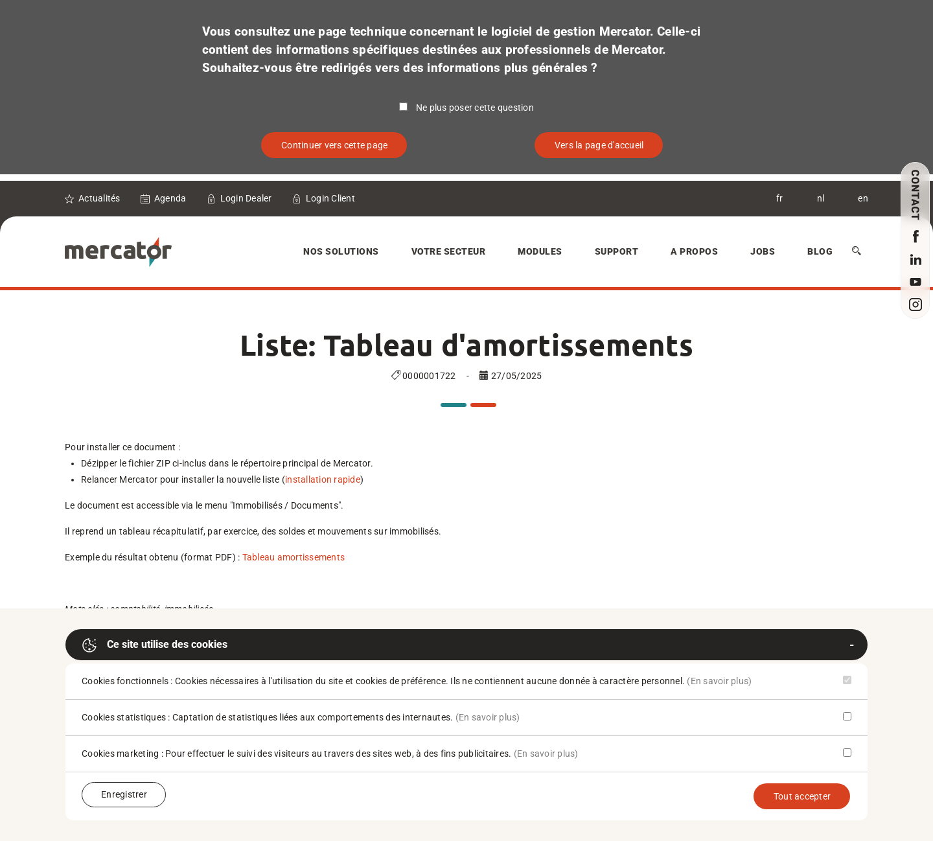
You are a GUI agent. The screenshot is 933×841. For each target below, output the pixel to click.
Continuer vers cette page (334, 145)
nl (821, 198)
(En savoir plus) (719, 681)
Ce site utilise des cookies (154, 645)
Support (617, 251)
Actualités (99, 198)
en (863, 198)
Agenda (170, 198)
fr (779, 198)
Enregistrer (124, 794)
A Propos (694, 251)
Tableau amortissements (293, 557)
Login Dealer (246, 198)
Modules (540, 251)
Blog (820, 251)
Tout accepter (802, 796)
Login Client (330, 198)
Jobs (762, 251)
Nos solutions (341, 251)
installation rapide (322, 479)
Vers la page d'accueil (599, 145)
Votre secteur (448, 251)
